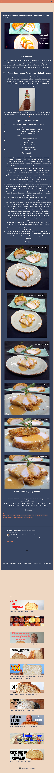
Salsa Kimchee (27, 117)
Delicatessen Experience (13, 530)
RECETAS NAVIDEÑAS (18, 517)
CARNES (8, 515)
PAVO (46, 515)
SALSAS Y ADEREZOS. (28, 517)
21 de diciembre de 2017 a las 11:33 (28, 530)
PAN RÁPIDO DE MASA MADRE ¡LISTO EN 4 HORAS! (22, 611)
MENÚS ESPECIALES (39, 515)
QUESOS (5, 517)
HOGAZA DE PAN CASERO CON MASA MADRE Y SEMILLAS (23, 694)
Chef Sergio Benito (16, 534)
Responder (10, 541)
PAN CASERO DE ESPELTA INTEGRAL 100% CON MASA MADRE (24, 710)
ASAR (4, 515)
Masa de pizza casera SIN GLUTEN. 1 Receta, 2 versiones (23, 745)
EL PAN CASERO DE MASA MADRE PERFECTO (20, 761)
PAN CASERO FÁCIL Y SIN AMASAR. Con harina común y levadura (25, 660)
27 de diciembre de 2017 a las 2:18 (29, 534)
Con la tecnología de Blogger (27, 768)
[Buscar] (52, 1)
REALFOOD (10, 517)
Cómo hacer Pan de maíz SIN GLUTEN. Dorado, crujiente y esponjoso (26, 643)
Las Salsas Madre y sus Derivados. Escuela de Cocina (22, 627)
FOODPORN (24, 515)
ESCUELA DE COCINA (16, 515)
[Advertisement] (27, 582)
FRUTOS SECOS (31, 515)
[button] (3, 20)
